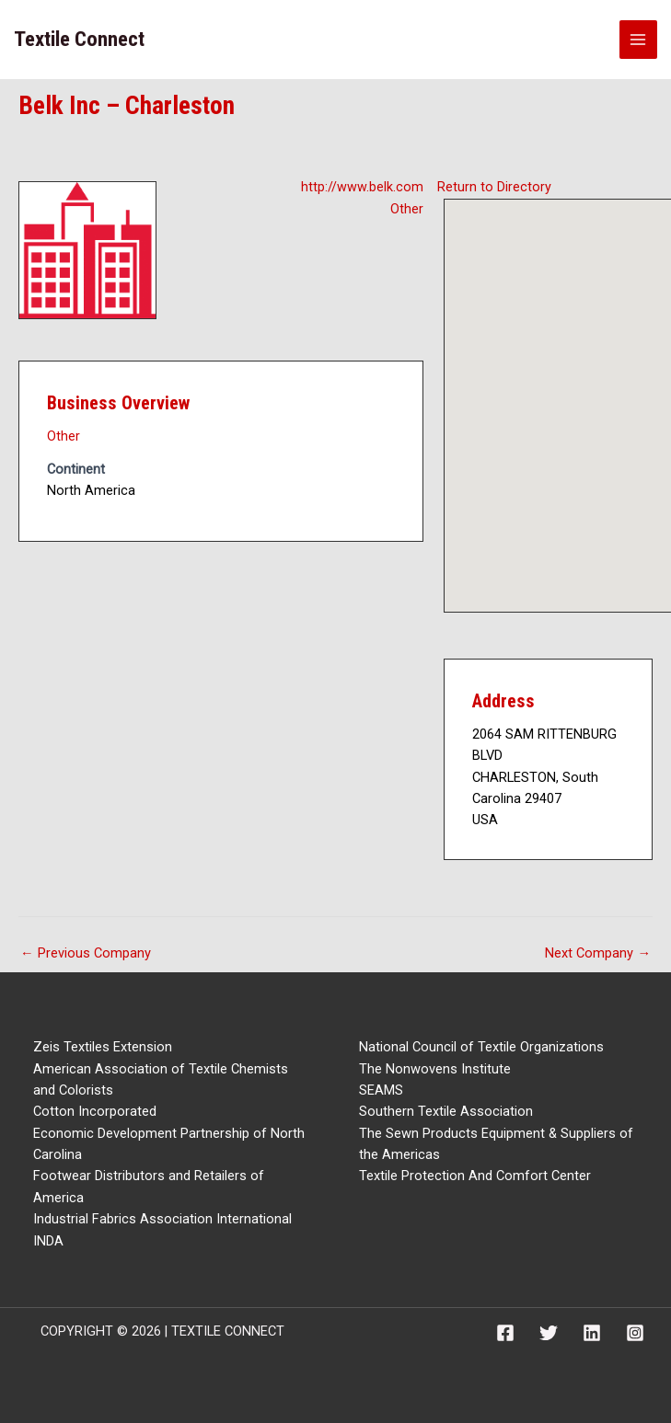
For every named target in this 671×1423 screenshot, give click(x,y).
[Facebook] (505, 1333)
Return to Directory (494, 186)
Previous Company (85, 953)
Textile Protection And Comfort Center (475, 1175)
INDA (48, 1241)
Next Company (598, 953)
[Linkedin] (592, 1333)
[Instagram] (635, 1333)
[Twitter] (548, 1333)
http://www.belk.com (362, 186)
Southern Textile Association (446, 1111)
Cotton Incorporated (94, 1111)
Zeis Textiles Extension (102, 1047)
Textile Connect (79, 39)
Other (406, 209)
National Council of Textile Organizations (481, 1047)
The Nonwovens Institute (435, 1069)
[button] (575, 389)
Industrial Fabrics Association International (162, 1219)
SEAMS (381, 1090)
